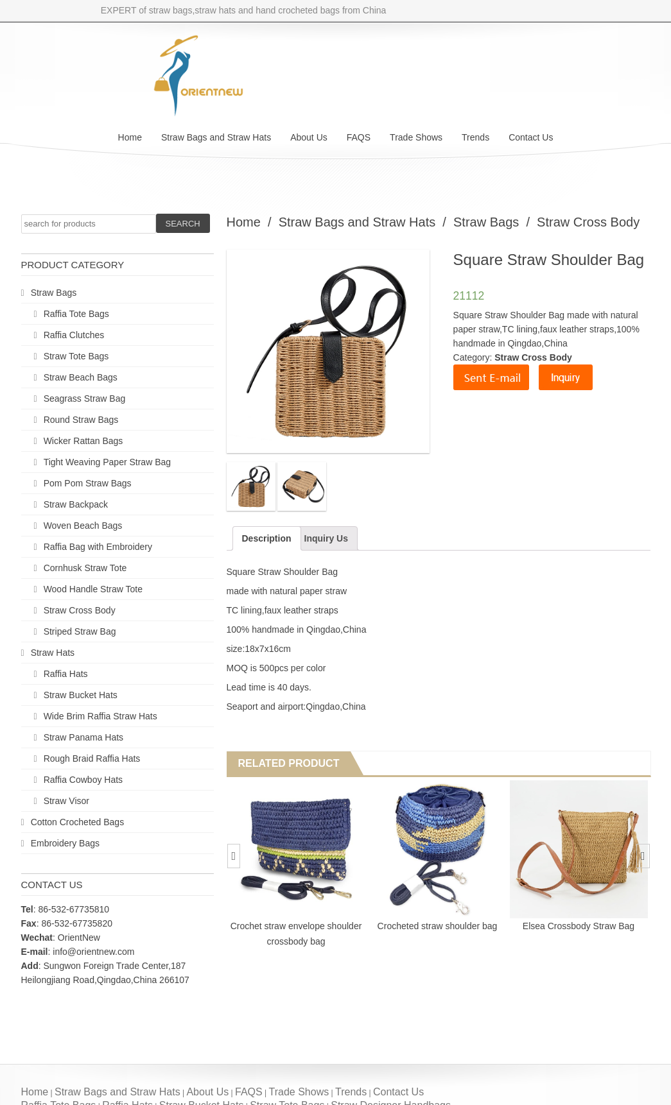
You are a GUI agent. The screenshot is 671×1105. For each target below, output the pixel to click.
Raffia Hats (66, 674)
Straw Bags (54, 292)
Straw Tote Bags (76, 356)
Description (267, 538)
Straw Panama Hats (84, 737)
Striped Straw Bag (80, 631)
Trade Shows (416, 137)
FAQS (358, 137)
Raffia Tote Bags (76, 314)
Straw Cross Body (80, 610)
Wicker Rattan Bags (83, 441)
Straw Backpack (76, 504)
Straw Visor (66, 801)
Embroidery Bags (65, 843)
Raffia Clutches (74, 335)
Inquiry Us (326, 538)
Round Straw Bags (81, 420)
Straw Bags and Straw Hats (216, 137)
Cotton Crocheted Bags (78, 822)
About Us (308, 137)
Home (130, 137)
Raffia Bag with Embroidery (98, 547)
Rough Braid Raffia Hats (92, 758)
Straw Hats (52, 652)
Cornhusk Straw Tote (85, 568)
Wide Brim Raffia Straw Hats (100, 716)
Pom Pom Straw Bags (88, 483)
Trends (475, 137)
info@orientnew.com (93, 952)
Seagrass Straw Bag (85, 398)
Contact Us (531, 137)
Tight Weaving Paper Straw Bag (107, 462)
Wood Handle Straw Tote (93, 589)
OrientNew (79, 937)
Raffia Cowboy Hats (83, 780)
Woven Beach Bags (83, 525)
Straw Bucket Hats (81, 695)
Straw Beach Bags (81, 377)
